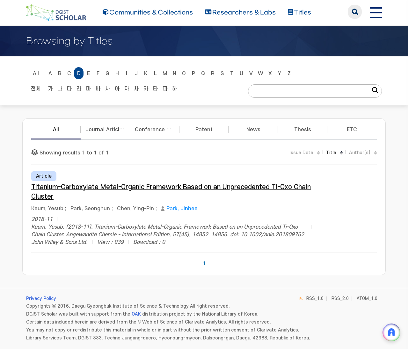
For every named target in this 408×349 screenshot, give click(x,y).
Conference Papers (157, 129)
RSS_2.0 (340, 298)
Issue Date (301, 152)
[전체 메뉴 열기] (376, 12)
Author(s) (359, 152)
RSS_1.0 (315, 298)
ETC (352, 129)
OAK (136, 314)
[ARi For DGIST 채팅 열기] (391, 332)
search (355, 12)
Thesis (302, 129)
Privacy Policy (41, 298)
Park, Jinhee (182, 208)
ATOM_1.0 (367, 298)
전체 (35, 89)
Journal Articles (105, 129)
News (253, 129)
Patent (204, 129)
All (36, 73)
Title (331, 152)
